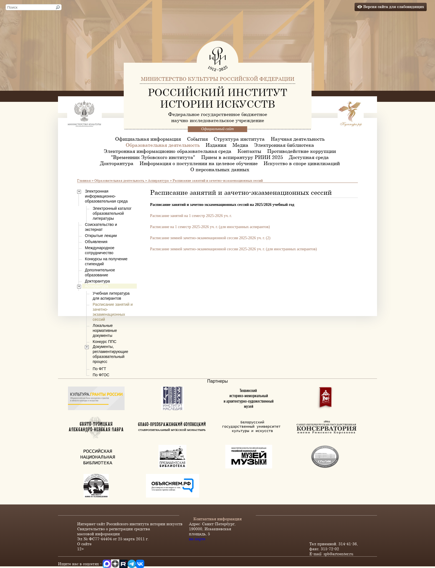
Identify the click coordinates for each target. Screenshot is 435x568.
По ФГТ (99, 369)
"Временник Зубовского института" (153, 157)
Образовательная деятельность (163, 145)
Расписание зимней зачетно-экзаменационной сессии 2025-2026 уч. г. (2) (210, 238)
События (197, 139)
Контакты (249, 151)
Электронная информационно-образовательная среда (167, 151)
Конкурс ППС (105, 341)
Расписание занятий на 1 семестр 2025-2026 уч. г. (191, 216)
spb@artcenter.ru (338, 553)
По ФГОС (101, 375)
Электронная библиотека (284, 145)
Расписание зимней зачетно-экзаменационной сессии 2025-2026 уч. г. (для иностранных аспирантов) (233, 249)
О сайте (84, 543)
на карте (197, 538)
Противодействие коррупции (301, 151)
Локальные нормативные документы (105, 330)
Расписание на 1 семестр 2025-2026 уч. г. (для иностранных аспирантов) (210, 227)
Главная (84, 180)
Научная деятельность (298, 139)
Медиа (240, 145)
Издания (216, 145)
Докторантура (116, 163)
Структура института (239, 139)
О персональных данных (219, 169)
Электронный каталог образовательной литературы (112, 213)
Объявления (96, 241)
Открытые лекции (101, 235)
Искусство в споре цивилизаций (302, 163)
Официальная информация (148, 139)
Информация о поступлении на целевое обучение (199, 163)
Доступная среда (309, 157)
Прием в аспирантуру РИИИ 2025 (242, 157)
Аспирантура (158, 180)
